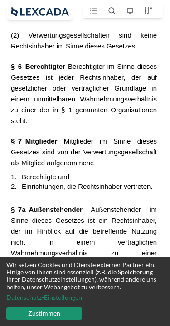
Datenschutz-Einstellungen (44, 297)
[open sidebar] (40, 12)
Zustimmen (44, 313)
